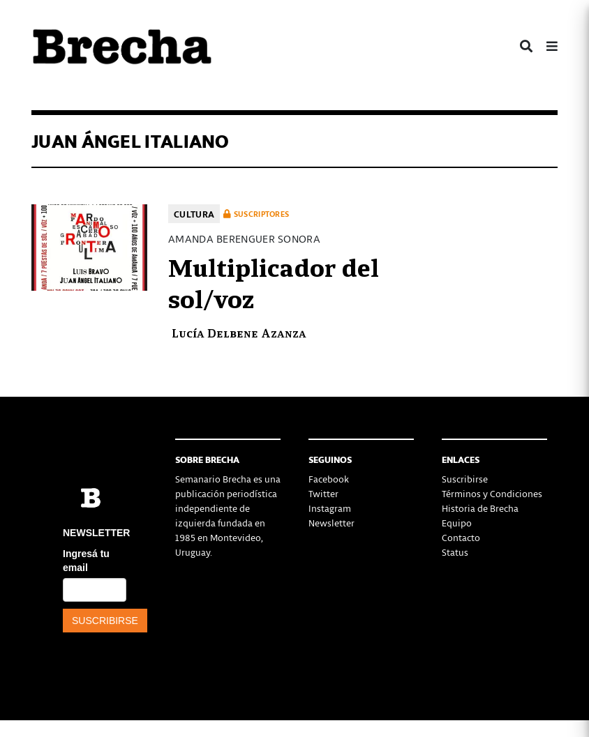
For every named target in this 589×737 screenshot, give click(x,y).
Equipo (457, 522)
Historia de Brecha (480, 508)
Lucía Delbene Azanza (239, 332)
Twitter (323, 493)
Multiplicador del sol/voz (273, 282)
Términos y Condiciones (492, 493)
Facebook (328, 478)
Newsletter (331, 522)
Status (455, 552)
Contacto (461, 537)
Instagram (329, 508)
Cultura (194, 213)
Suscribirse (465, 478)
